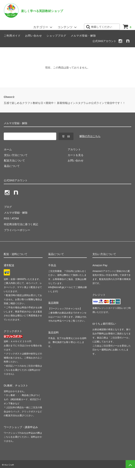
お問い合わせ (33, 35)
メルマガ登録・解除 (83, 35)
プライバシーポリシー (17, 228)
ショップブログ (56, 35)
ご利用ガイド (12, 35)
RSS (6, 217)
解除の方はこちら (90, 136)
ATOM (15, 217)
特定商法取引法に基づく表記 (21, 223)
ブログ (8, 206)
